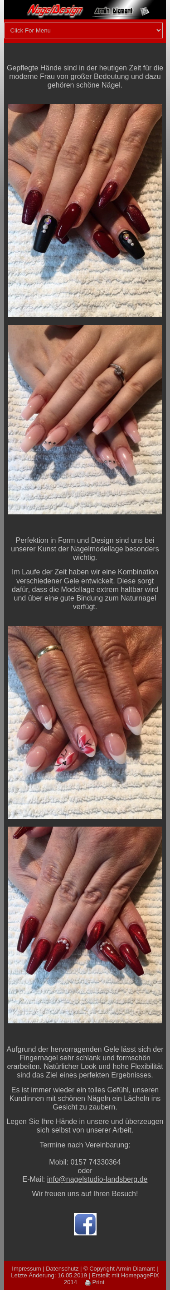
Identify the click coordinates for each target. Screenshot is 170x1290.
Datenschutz (62, 1268)
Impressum (26, 1268)
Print (94, 1282)
